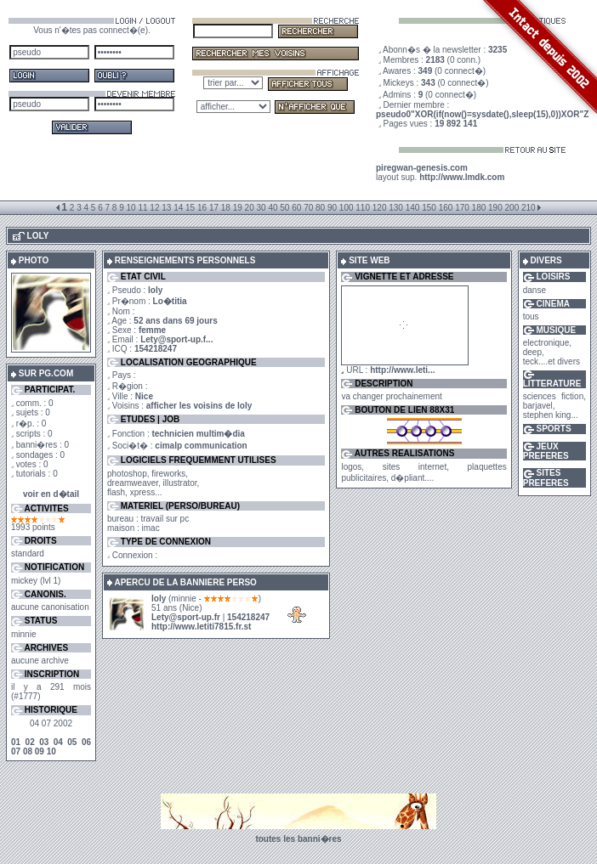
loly (158, 598)
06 (86, 742)
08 (27, 751)
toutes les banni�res (298, 839)
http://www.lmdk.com (461, 177)
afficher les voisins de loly (199, 405)
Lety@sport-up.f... (176, 339)
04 (58, 742)
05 (72, 742)
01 (15, 742)
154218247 (155, 348)
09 (39, 751)
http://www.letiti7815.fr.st (201, 626)
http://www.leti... (402, 370)
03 (43, 742)
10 (51, 751)
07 (15, 751)
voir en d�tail (51, 494)
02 (30, 742)
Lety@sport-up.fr (185, 617)
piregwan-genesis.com (422, 167)
